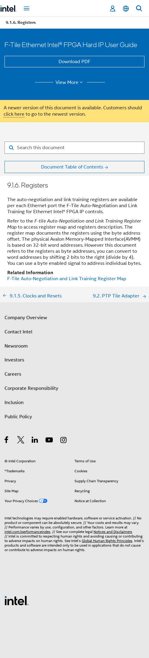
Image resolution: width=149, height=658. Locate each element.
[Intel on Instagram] (63, 440)
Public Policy (18, 417)
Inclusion (14, 403)
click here (14, 114)
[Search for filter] (74, 148)
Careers (13, 374)
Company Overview (26, 318)
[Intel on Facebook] (6, 440)
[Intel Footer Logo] (17, 600)
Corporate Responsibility (31, 388)
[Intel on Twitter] (21, 440)
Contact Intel (18, 332)
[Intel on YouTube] (49, 440)
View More (70, 82)
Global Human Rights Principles (107, 540)
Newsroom (16, 346)
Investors (14, 360)
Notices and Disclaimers (113, 531)
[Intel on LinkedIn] (35, 440)
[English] (125, 8)
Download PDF (74, 62)
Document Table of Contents (72, 167)
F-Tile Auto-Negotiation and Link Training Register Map (66, 279)
